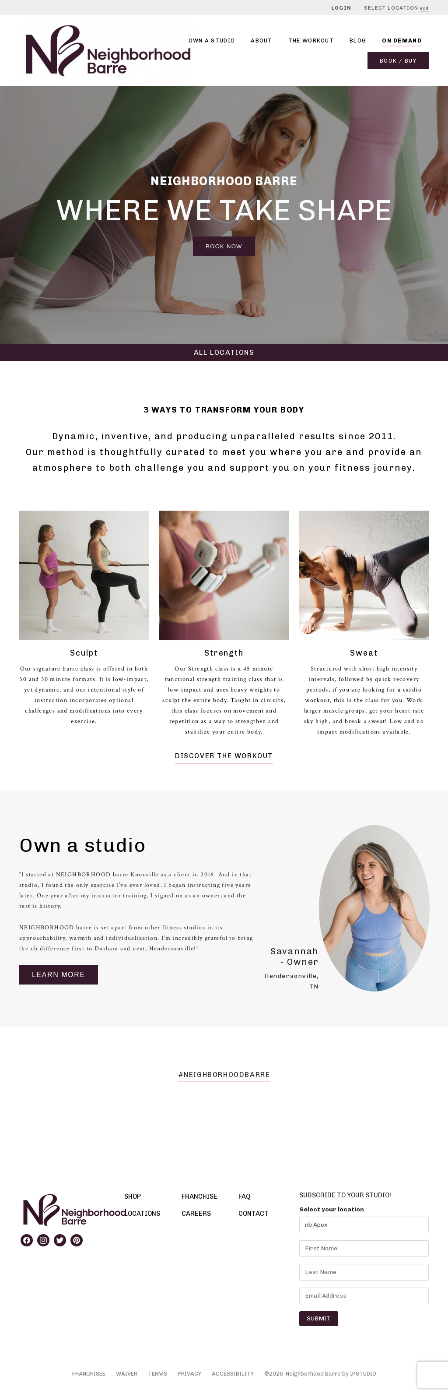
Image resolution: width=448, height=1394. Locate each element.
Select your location (331, 1209)
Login (341, 8)
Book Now (224, 246)
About (262, 40)
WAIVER (126, 1373)
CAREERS (196, 1214)
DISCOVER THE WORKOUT (224, 756)
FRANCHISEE (88, 1373)
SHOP (132, 1196)
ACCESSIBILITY (233, 1373)
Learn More (58, 974)
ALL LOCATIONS (224, 352)
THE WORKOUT (311, 40)
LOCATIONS (142, 1214)
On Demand (402, 40)
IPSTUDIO (363, 1373)
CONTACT (253, 1214)
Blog (358, 40)
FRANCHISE (199, 1196)
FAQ (244, 1196)
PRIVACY (189, 1373)
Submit (319, 1318)
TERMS (157, 1373)
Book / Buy (398, 60)
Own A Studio (212, 40)
